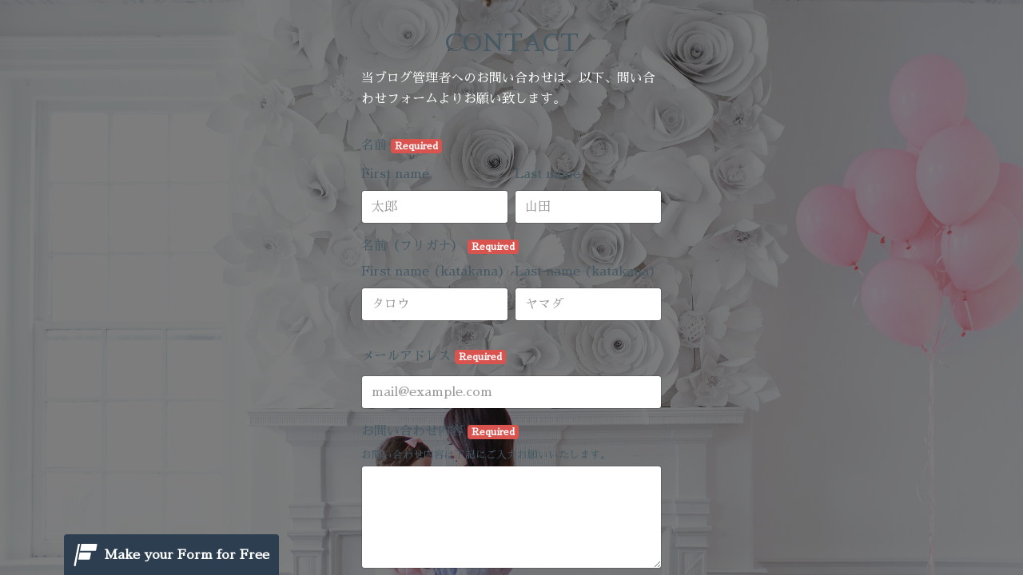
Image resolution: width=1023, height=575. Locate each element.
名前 (401, 146)
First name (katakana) (433, 271)
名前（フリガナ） (440, 247)
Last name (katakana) (585, 271)
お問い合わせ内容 (440, 432)
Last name (547, 174)
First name (395, 174)
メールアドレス (433, 357)
